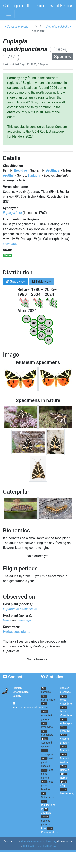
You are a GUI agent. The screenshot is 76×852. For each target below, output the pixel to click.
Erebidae (20, 170)
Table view (41, 281)
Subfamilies (48, 699)
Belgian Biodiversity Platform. (40, 846)
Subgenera (47, 734)
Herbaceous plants (16, 632)
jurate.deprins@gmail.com (28, 707)
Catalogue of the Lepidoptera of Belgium (39, 5)
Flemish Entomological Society (21, 691)
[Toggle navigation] (9, 14)
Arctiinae (52, 170)
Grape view (16, 281)
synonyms (47, 726)
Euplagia (34, 175)
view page (10, 244)
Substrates (47, 797)
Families (46, 691)
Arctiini (8, 175)
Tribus (44, 707)
